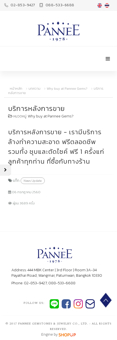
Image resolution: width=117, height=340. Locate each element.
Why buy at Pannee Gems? (67, 88)
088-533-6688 (56, 5)
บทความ (34, 88)
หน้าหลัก (16, 88)
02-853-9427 (19, 5)
